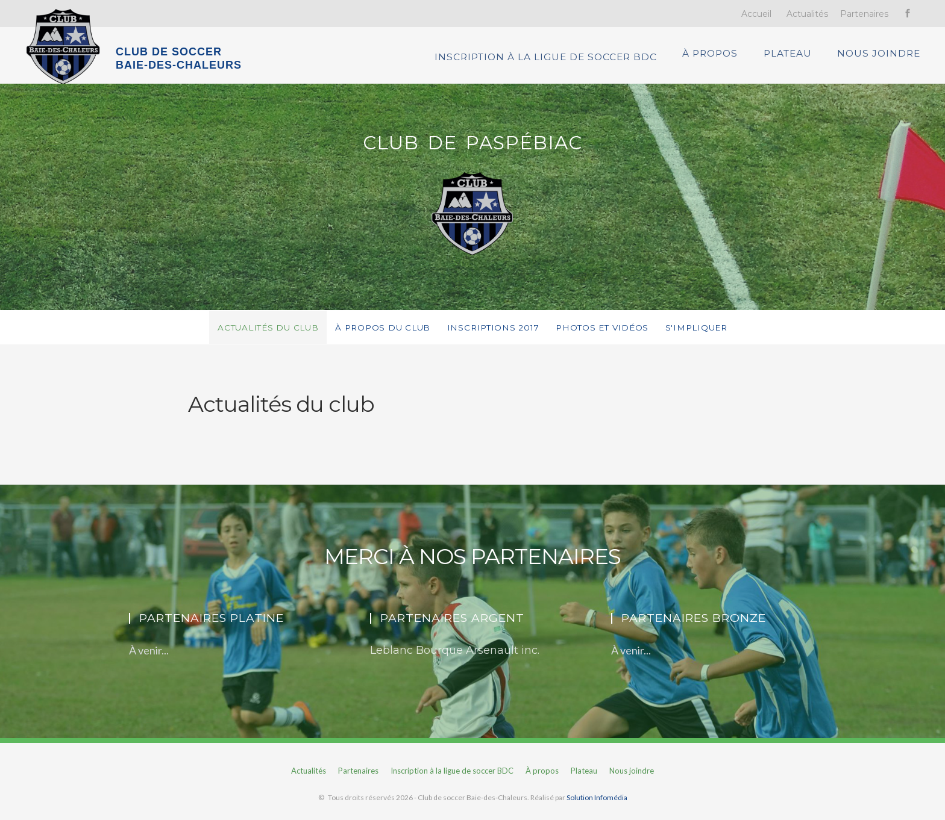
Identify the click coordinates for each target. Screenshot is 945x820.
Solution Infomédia (597, 805)
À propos (713, 59)
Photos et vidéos (611, 334)
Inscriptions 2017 (495, 334)
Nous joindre (885, 59)
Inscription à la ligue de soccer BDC (551, 59)
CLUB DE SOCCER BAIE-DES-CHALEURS (179, 58)
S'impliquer (712, 334)
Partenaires (864, 13)
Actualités (807, 13)
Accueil (756, 13)
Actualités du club (254, 334)
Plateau (793, 59)
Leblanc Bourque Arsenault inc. (454, 658)
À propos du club (377, 334)
